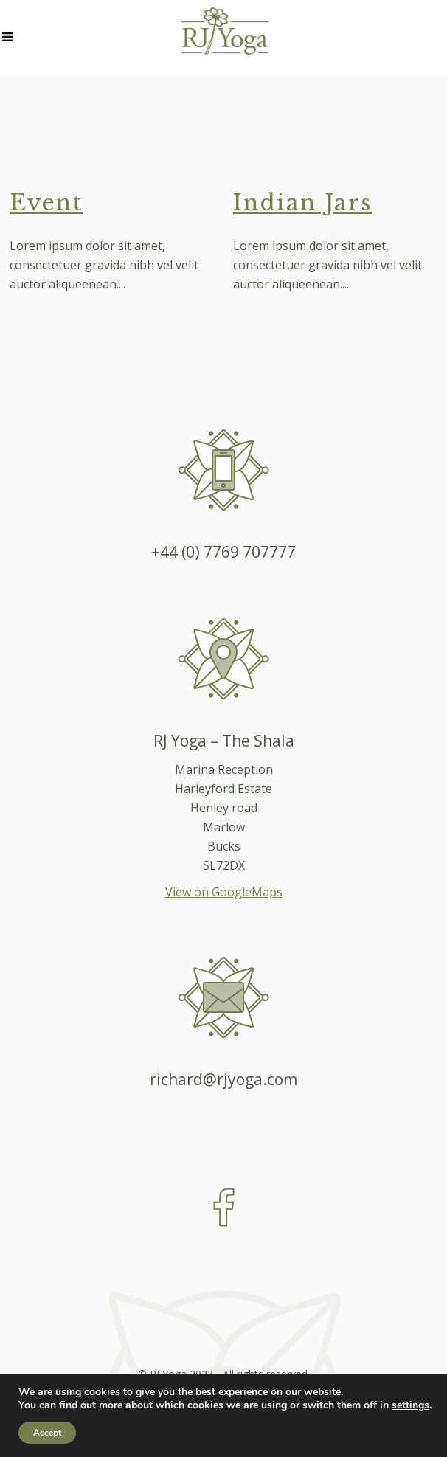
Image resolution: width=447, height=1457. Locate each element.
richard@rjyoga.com (223, 1079)
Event (46, 202)
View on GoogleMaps (224, 892)
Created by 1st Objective (223, 1393)
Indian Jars (302, 202)
